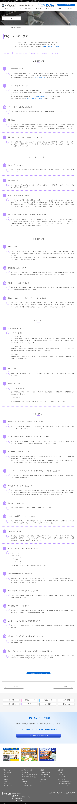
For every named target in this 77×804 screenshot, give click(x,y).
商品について (17, 8)
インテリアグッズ (8, 785)
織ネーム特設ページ (45, 774)
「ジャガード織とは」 (40, 77)
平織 (27, 774)
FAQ (60, 8)
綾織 (30, 774)
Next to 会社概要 (63, 687)
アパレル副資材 (7, 772)
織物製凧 (6, 779)
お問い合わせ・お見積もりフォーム (66, 4)
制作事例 (38, 8)
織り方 (23, 774)
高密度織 (27, 778)
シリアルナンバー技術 (27, 785)
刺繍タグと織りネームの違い (34, 98)
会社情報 (70, 8)
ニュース (61, 772)
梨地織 (33, 776)
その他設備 (24, 781)
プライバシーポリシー (64, 785)
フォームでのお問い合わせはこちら (38, 735)
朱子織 (33, 774)
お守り (5, 778)
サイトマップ (62, 776)
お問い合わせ (61, 779)
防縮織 (31, 778)
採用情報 (61, 774)
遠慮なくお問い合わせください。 (52, 46)
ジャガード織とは (26, 772)
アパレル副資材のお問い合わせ (66, 781)
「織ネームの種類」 (40, 96)
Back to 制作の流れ (13, 687)
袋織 (35, 778)
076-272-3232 (48, 5)
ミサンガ (6, 776)
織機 (23, 779)
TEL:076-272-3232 (29, 729)
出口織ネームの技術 (26, 770)
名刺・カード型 (7, 783)
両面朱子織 (28, 776)
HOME (7, 8)
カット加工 (24, 783)
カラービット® (25, 787)
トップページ (5, 27)
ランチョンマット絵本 (46, 776)
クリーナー (6, 774)
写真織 (5, 781)
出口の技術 (28, 8)
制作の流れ (49, 8)
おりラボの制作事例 (45, 772)
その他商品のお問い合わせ (65, 783)
